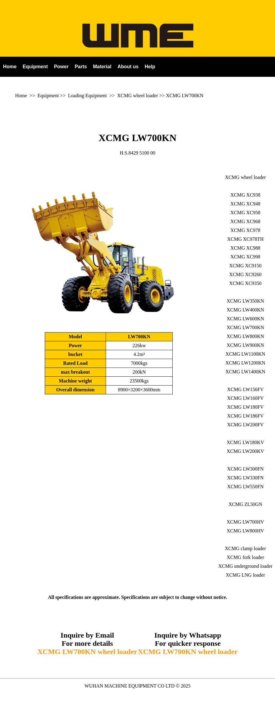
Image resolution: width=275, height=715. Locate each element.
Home (21, 95)
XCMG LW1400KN (245, 371)
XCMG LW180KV (245, 442)
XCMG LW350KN (245, 301)
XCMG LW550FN (245, 486)
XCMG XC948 (245, 203)
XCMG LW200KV (245, 451)
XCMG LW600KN (245, 318)
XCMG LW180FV (245, 407)
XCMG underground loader (245, 566)
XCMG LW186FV (245, 415)
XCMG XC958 (245, 212)
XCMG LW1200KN (245, 362)
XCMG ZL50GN (245, 504)
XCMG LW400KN (245, 309)
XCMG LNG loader (245, 575)
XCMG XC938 (245, 194)
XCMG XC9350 (245, 283)
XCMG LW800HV (245, 530)
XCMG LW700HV (245, 522)
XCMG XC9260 (245, 274)
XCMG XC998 (245, 256)
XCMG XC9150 (245, 265)
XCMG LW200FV (245, 424)
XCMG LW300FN (245, 468)
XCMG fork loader (245, 557)
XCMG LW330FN (245, 477)
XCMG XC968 (245, 221)
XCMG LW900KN (245, 345)
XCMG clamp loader (245, 548)
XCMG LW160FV (245, 398)
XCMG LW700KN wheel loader (87, 652)
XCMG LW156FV (245, 389)
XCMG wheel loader (137, 95)
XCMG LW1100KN (245, 354)
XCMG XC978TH (245, 239)
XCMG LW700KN (184, 95)
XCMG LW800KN (245, 336)
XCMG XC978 (245, 230)
